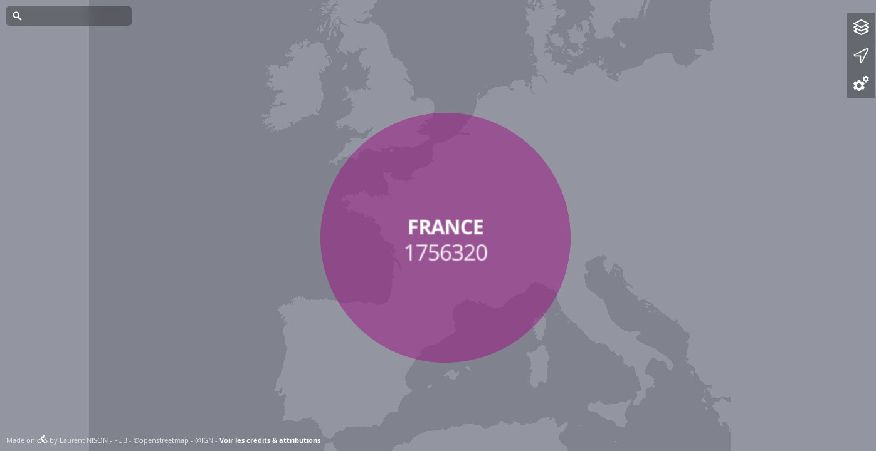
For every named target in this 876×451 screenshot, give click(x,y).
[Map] (438, 225)
